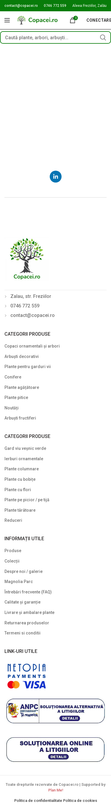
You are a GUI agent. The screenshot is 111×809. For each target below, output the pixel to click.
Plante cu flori (17, 489)
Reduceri (13, 520)
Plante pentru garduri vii (27, 366)
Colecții (12, 561)
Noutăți (11, 408)
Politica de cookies (80, 800)
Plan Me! (55, 790)
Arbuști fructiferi (20, 418)
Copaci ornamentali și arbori (32, 346)
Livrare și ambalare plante (29, 612)
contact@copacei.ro (21, 6)
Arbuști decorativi (21, 356)
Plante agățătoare (21, 387)
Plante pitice (16, 397)
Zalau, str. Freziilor (30, 296)
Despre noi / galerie (23, 571)
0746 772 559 (55, 6)
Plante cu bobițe (20, 479)
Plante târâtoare (20, 510)
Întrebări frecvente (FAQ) (28, 592)
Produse (12, 550)
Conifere (12, 377)
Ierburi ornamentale (23, 458)
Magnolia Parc (18, 581)
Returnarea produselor (26, 623)
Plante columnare (21, 468)
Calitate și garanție (22, 602)
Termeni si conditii (22, 633)
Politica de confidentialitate (38, 800)
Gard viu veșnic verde (25, 448)
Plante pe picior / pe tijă (26, 499)
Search (103, 37)
